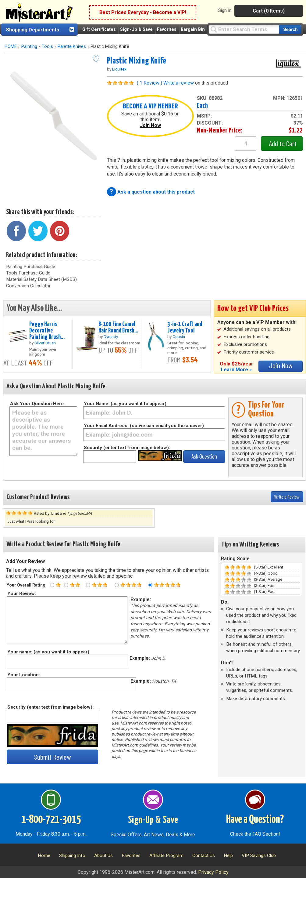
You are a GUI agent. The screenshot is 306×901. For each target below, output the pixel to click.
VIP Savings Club (259, 855)
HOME (11, 46)
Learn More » (236, 369)
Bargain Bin (193, 29)
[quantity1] (245, 143)
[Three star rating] (88, 585)
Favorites (166, 29)
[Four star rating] (116, 585)
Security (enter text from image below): (127, 447)
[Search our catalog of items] (290, 29)
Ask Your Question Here (37, 403)
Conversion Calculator (28, 286)
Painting (29, 46)
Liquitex (119, 69)
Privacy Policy (213, 872)
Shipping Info (72, 855)
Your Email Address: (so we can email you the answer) (144, 425)
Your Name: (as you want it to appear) (125, 403)
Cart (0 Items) (269, 11)
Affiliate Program (166, 855)
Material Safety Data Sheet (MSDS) (41, 279)
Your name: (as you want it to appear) (48, 652)
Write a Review (287, 497)
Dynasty (111, 336)
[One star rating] (52, 585)
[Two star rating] (66, 585)
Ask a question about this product (156, 192)
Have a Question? (255, 819)
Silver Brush (45, 342)
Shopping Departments (32, 30)
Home (44, 855)
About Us (103, 855)
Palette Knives (72, 46)
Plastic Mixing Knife (136, 61)
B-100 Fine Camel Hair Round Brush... (118, 327)
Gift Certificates (99, 29)
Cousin (179, 336)
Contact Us (203, 855)
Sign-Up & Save (136, 29)
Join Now (150, 125)
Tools (47, 46)
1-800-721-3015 (51, 819)
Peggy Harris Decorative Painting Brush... (47, 330)
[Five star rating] (150, 585)
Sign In (225, 10)
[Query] (244, 29)
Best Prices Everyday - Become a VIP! (142, 12)
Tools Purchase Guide (28, 273)
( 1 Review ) (149, 83)
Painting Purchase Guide (30, 266)
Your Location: (23, 675)
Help (228, 855)
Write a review (178, 83)
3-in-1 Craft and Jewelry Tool (184, 327)
